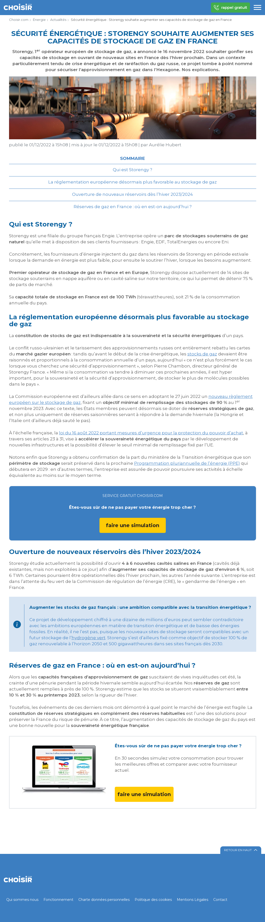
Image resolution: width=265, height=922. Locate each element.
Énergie (39, 20)
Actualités (58, 20)
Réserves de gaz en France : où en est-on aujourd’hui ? (133, 206)
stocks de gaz (202, 353)
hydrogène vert (88, 637)
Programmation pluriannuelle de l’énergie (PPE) (187, 463)
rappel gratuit (230, 7)
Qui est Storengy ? (132, 169)
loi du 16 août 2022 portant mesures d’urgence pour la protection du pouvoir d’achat (151, 432)
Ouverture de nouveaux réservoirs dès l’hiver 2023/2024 (132, 194)
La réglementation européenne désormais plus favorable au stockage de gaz (132, 182)
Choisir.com (18, 20)
